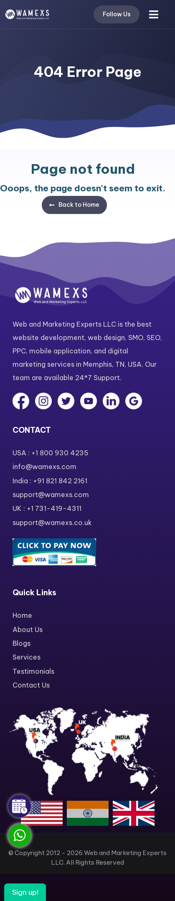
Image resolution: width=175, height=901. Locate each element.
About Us (28, 629)
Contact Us (31, 685)
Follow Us (117, 14)
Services (27, 657)
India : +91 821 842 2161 (50, 481)
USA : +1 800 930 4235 (51, 453)
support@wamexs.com (51, 494)
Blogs (21, 643)
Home (22, 615)
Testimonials (33, 671)
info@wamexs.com (44, 466)
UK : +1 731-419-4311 (47, 508)
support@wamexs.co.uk (52, 522)
